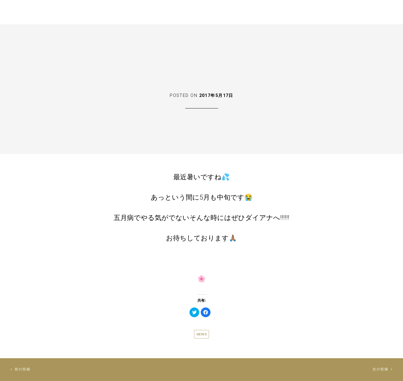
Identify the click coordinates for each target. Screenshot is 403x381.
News (201, 334)
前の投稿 (23, 369)
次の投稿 (381, 369)
